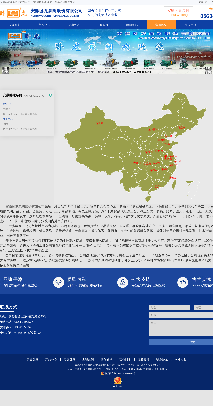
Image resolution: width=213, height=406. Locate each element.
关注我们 (203, 2)
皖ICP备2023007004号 (123, 364)
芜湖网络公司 (154, 364)
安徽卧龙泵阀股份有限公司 (25, 206)
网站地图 (180, 359)
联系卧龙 (162, 359)
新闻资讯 (132, 24)
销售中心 (8, 103)
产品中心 (44, 24)
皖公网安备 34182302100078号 (117, 373)
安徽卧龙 (14, 24)
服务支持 (190, 24)
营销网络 (161, 24)
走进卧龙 (73, 24)
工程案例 (102, 24)
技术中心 (8, 119)
